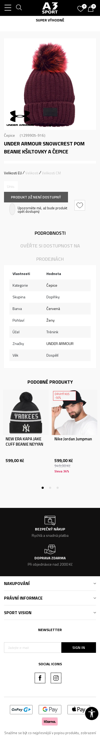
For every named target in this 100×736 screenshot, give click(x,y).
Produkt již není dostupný (36, 197)
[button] (80, 205)
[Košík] (92, 9)
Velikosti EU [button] (13, 173)
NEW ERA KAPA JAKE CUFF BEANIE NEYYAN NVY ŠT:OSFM (24, 444)
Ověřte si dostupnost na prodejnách (50, 252)
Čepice (9, 135)
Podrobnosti (50, 233)
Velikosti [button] (31, 173)
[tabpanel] (50, 84)
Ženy (50, 320)
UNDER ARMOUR (60, 343)
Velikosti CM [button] (51, 173)
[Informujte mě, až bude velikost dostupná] (11, 186)
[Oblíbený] (81, 7)
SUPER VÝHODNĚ (50, 20)
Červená (53, 308)
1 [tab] (50, 126)
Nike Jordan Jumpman (73, 439)
